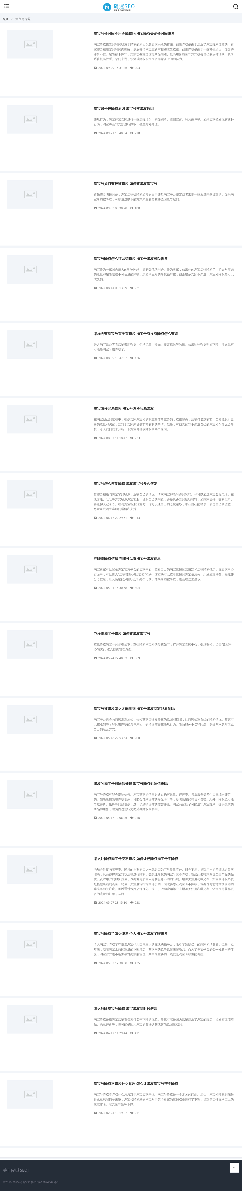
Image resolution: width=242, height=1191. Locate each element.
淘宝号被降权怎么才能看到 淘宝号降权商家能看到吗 (134, 709)
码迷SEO (24, 1182)
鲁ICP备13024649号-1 (45, 1182)
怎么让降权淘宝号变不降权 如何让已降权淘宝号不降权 (136, 859)
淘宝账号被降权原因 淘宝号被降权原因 (124, 108)
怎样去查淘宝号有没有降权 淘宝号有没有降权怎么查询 (136, 334)
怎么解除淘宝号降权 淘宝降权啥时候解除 (125, 1008)
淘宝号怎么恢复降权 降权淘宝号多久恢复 (125, 483)
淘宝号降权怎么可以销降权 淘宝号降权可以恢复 (131, 259)
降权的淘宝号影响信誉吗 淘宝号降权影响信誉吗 (131, 784)
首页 (5, 19)
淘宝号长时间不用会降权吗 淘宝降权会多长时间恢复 (134, 33)
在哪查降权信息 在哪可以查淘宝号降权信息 (127, 558)
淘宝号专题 (23, 19)
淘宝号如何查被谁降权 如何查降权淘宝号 (125, 184)
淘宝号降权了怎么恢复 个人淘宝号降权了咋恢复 (131, 933)
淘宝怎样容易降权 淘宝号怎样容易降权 (124, 408)
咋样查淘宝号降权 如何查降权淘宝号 (122, 634)
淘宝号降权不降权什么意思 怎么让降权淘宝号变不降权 (136, 1084)
